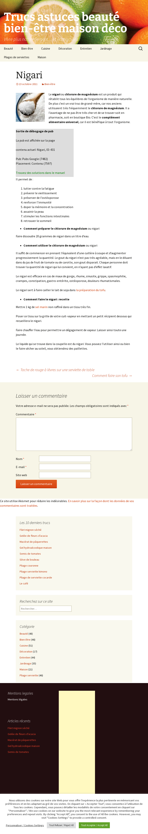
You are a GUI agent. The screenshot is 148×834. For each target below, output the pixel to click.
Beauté (8, 48)
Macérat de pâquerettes (34, 541)
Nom (20, 459)
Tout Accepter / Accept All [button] (94, 825)
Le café (24, 583)
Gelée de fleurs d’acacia (34, 535)
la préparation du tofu (90, 290)
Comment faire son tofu (112, 375)
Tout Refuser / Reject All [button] (61, 825)
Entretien (86, 48)
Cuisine (45, 48)
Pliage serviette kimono (33, 571)
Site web (21, 475)
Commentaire (26, 414)
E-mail (21, 467)
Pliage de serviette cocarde (36, 577)
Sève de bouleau (29, 559)
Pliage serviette (29, 675)
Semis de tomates (30, 553)
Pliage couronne (29, 565)
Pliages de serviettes (16, 57)
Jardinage (106, 48)
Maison (42, 57)
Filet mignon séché (30, 530)
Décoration (65, 48)
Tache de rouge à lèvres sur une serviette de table (55, 369)
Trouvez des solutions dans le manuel (40, 173)
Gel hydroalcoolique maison (36, 547)
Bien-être (27, 48)
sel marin (41, 307)
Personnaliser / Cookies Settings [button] (25, 825)
